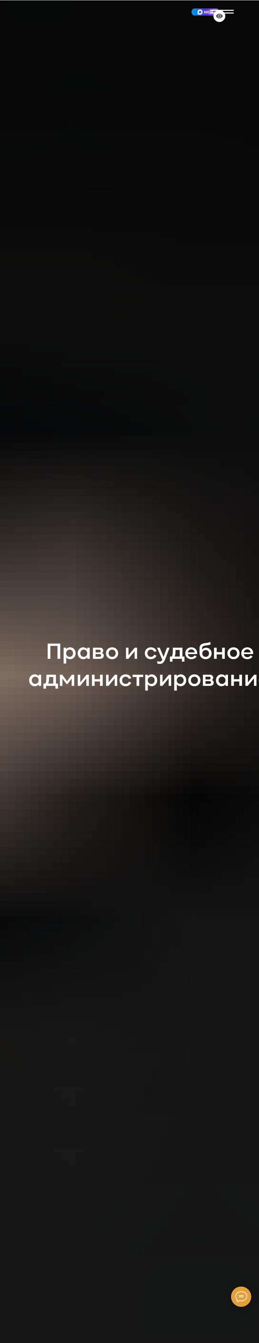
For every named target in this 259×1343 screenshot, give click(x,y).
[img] (205, 12)
